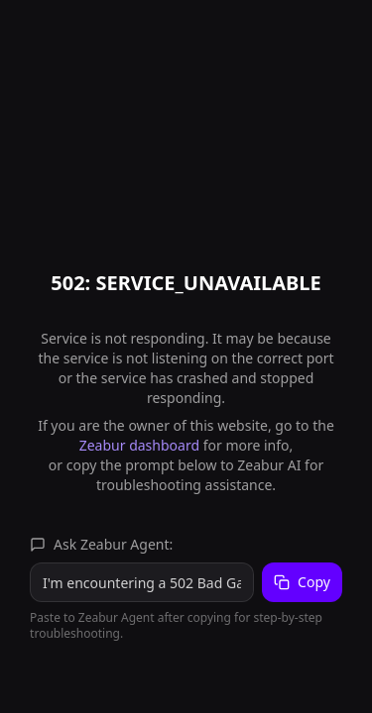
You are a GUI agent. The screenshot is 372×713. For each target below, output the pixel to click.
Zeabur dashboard (139, 445)
